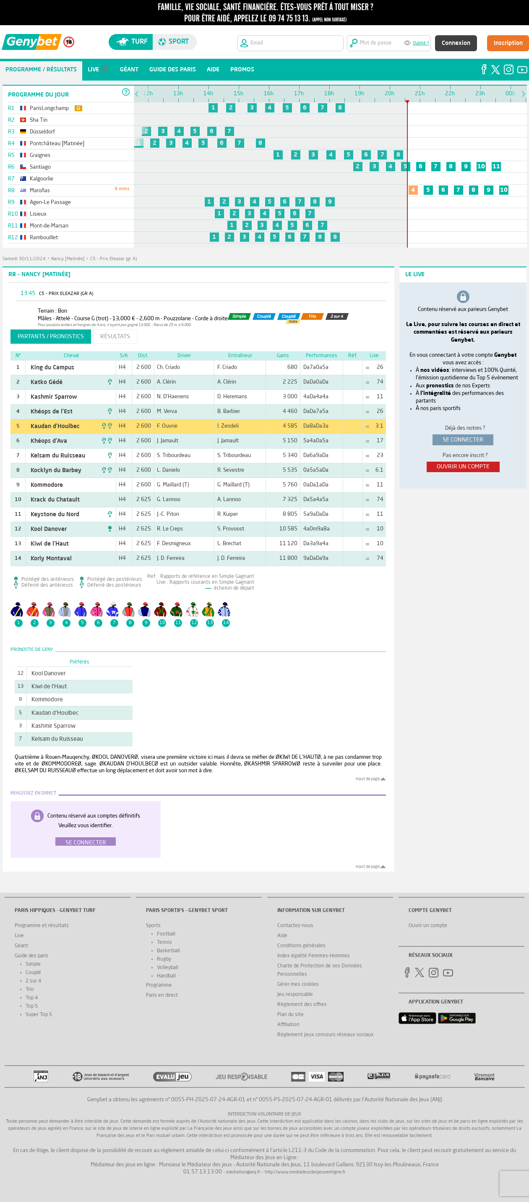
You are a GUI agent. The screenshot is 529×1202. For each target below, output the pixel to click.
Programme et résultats (42, 925)
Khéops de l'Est (52, 412)
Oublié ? (421, 43)
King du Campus (52, 368)
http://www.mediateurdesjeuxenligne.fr (305, 1172)
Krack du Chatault (55, 500)
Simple (33, 964)
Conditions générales (301, 946)
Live (19, 935)
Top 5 (32, 1006)
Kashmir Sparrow (54, 397)
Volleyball (167, 967)
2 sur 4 (33, 981)
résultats (115, 337)
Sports (153, 925)
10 (481, 167)
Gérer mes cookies (298, 984)
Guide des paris (31, 956)
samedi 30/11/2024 (24, 259)
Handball (166, 976)
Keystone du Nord (55, 514)
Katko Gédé (47, 382)
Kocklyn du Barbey (56, 470)
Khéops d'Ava (49, 441)
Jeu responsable (295, 994)
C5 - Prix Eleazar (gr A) (113, 259)
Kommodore (47, 485)
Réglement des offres (302, 1004)
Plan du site (290, 1014)
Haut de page (368, 779)
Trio (30, 989)
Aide (282, 935)
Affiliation (288, 1024)
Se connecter (85, 843)
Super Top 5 (39, 1014)
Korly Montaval (51, 559)
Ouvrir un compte (428, 925)
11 (496, 167)
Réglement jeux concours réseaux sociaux (325, 1034)
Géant (21, 946)
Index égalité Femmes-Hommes (313, 956)
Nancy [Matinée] (68, 259)
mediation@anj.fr (243, 1172)
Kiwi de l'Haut (50, 544)
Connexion (456, 43)
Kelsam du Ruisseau (58, 456)
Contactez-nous (295, 925)
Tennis (164, 942)
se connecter (463, 440)
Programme (159, 985)
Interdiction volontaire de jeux (264, 1114)
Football (166, 934)
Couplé (33, 972)
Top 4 (32, 998)
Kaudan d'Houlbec (55, 426)
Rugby (164, 959)
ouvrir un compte (463, 467)
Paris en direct (162, 995)
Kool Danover (49, 529)
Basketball (168, 951)
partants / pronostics (51, 337)
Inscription (508, 43)
